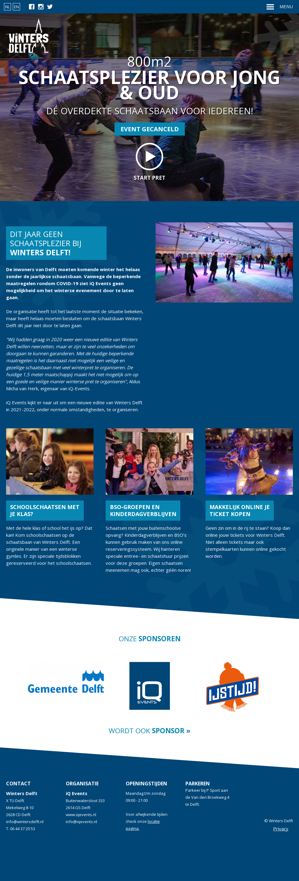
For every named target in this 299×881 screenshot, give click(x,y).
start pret (149, 162)
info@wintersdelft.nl (25, 821)
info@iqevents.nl (81, 821)
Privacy (280, 829)
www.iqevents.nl (81, 814)
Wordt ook (149, 730)
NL (7, 6)
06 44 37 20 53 (22, 828)
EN (16, 6)
